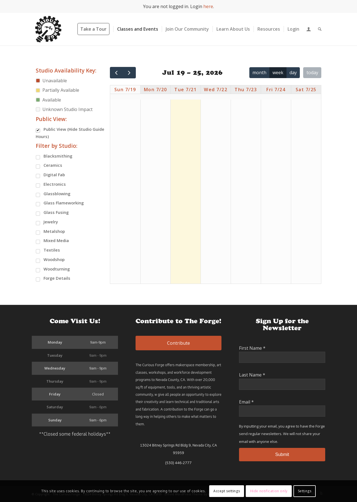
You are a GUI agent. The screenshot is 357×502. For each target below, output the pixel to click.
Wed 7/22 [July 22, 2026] (215, 89)
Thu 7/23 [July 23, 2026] (246, 89)
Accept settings (226, 491)
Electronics (51, 184)
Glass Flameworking (60, 203)
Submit (282, 454)
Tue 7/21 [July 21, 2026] (185, 89)
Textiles (48, 250)
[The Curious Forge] (48, 29)
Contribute (178, 343)
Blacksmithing (54, 156)
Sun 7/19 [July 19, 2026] (125, 89)
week (277, 72)
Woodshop (50, 260)
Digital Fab (50, 175)
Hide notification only (269, 491)
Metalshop (50, 231)
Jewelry (47, 222)
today (312, 72)
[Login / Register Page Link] (308, 29)
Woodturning (53, 269)
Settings (305, 491)
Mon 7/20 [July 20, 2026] (155, 89)
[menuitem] (95, 29)
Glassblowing (53, 194)
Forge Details (53, 278)
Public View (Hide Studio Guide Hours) (70, 132)
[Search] (319, 29)
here (208, 6)
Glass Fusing (52, 212)
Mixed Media (52, 241)
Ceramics (49, 165)
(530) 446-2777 (178, 463)
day (293, 72)
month (259, 72)
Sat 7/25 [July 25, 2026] (306, 89)
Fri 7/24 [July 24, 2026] (275, 89)
